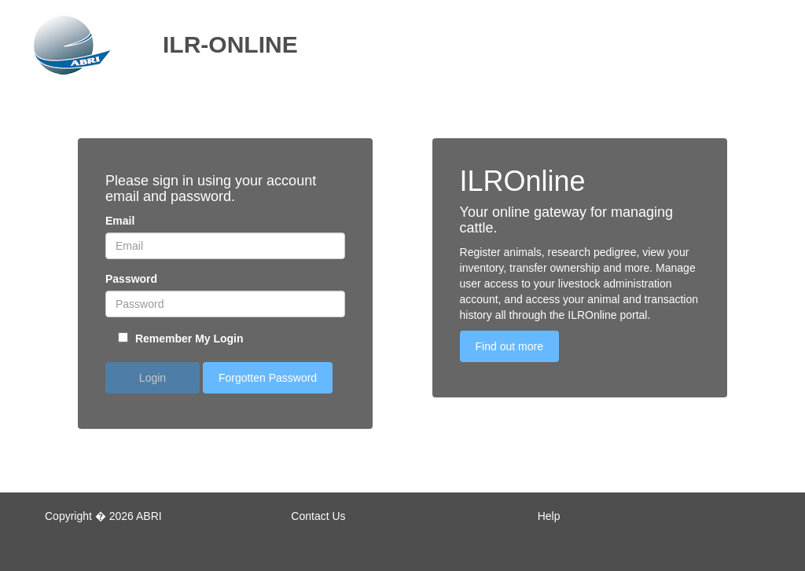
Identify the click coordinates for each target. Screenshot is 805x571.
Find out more (509, 346)
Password (131, 279)
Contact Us (318, 516)
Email (119, 220)
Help (549, 516)
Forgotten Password (268, 378)
